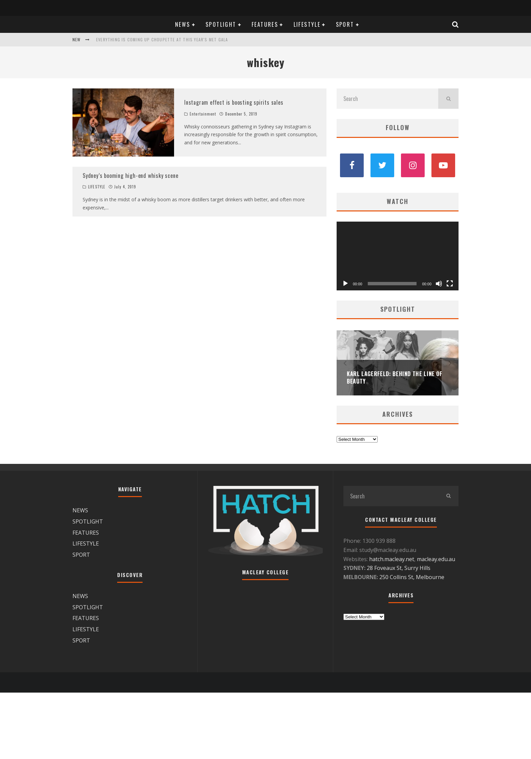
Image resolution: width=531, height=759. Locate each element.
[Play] (345, 283)
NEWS (182, 24)
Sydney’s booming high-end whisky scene (130, 175)
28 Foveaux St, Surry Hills (398, 568)
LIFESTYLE (307, 24)
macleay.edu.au (436, 559)
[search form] (387, 98)
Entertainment (203, 113)
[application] (398, 256)
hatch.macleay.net (391, 559)
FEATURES (265, 24)
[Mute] (439, 283)
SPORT (345, 24)
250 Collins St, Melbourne (412, 577)
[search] (448, 98)
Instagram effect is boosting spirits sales (233, 102)
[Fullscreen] (449, 283)
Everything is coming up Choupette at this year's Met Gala (162, 39)
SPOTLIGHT (221, 24)
